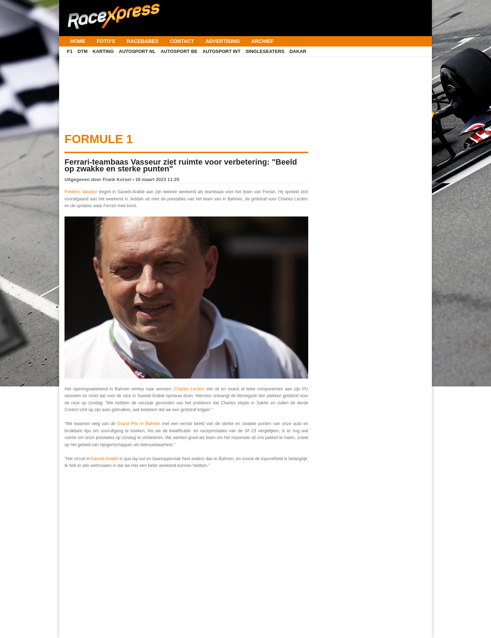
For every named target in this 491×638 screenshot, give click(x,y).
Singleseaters (265, 51)
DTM (82, 51)
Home (77, 41)
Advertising (222, 41)
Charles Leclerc (189, 388)
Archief (262, 41)
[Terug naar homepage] (113, 14)
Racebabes (142, 41)
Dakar (298, 51)
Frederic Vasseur (81, 191)
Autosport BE (179, 51)
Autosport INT (221, 51)
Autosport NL (137, 51)
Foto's (106, 41)
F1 (69, 51)
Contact (182, 41)
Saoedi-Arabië (105, 458)
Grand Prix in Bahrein (138, 423)
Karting (103, 51)
